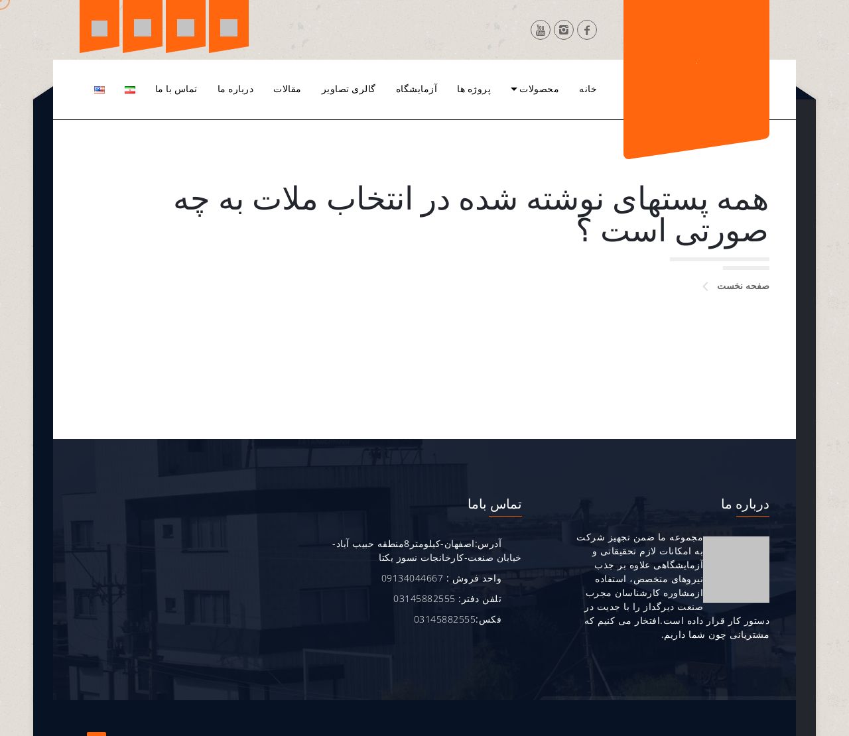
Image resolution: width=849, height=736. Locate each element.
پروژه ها (474, 89)
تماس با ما (176, 89)
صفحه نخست (743, 285)
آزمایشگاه (417, 89)
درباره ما (236, 89)
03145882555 (424, 598)
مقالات (287, 89)
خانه (588, 89)
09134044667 (411, 578)
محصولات (539, 89)
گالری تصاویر (349, 89)
